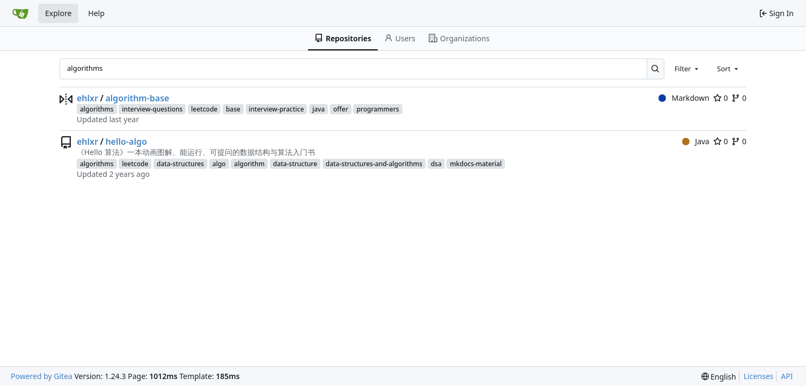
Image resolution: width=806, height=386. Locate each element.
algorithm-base (137, 98)
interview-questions (152, 109)
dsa (436, 163)
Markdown (683, 98)
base (233, 109)
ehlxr (87, 98)
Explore (58, 13)
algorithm (249, 163)
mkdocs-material (476, 163)
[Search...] (655, 68)
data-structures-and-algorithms (374, 163)
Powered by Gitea (41, 376)
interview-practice (276, 109)
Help (96, 13)
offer (340, 109)
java (318, 109)
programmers (377, 109)
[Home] (20, 13)
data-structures (180, 163)
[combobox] (687, 68)
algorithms (97, 109)
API (787, 376)
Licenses (759, 376)
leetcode (204, 109)
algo (219, 163)
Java (695, 141)
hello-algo (125, 141)
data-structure (295, 163)
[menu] (718, 377)
